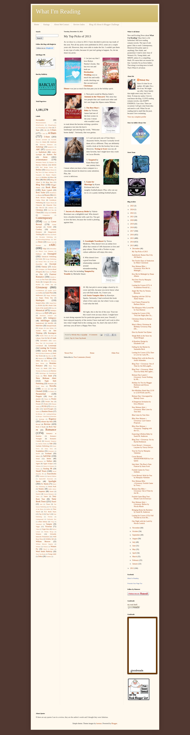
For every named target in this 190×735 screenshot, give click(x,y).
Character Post (51, 205)
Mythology (42, 373)
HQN (46, 313)
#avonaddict (40, 120)
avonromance (41, 159)
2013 (132, 245)
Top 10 (72, 338)
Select (38, 456)
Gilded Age (49, 284)
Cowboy (39, 229)
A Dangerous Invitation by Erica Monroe (141, 403)
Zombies (48, 556)
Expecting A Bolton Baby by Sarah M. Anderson (142, 435)
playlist (38, 399)
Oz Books (51, 391)
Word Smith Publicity (44, 551)
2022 (132, 213)
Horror (40, 313)
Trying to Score (100, 149)
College (46, 212)
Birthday (44, 177)
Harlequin (40, 300)
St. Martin (45, 484)
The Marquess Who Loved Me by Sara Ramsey (143, 309)
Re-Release (39, 414)
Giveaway (41, 287)
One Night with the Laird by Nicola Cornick (142, 522)
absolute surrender (41, 139)
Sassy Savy (49, 448)
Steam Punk (52, 486)
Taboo (37, 496)
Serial (38, 459)
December (136, 248)
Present (38, 404)
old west (44, 389)
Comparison (46, 215)
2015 (132, 238)
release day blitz (47, 422)
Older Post (115, 353)
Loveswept (52, 346)
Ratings (46, 24)
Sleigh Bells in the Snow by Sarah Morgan (142, 337)
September (136, 535)
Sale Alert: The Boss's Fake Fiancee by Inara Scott (141, 465)
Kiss (52, 335)
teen (41, 504)
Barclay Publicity (41, 165)
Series (49, 459)
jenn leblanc (50, 328)
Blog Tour (40, 184)
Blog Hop (49, 182)
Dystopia (38, 245)
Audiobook (43, 152)
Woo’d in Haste (48, 549)
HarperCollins (40, 303)
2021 (132, 217)
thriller (48, 509)
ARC (38, 149)
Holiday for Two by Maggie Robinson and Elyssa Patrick (142, 385)
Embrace (39, 254)
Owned (39, 391)
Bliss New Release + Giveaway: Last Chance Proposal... (141, 421)
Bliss (37, 180)
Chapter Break (50, 202)
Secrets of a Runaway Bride (77, 211)
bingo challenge (49, 172)
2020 (132, 220)
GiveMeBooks (40, 290)
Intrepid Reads (51, 326)
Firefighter (42, 269)
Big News (39, 172)
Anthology (39, 147)
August (135, 539)
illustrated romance (46, 315)
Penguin (39, 396)
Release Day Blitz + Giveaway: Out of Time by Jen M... (142, 491)
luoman (99, 723)
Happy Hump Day (46, 298)
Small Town (41, 471)
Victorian (48, 526)
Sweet (52, 491)
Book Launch (47, 190)
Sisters (38, 468)
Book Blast (51, 187)
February (135, 560)
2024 (132, 209)
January (135, 564)
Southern (42, 476)
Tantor (46, 496)
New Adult (47, 376)
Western (38, 534)
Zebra (40, 556)
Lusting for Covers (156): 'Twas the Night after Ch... (142, 314)
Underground (39, 519)
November (136, 528)
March (134, 557)
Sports (38, 481)
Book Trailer (40, 193)
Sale (51, 444)
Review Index (79, 24)
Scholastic (51, 451)
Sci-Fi (38, 453)
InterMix (50, 323)
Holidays (53, 310)
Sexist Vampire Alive (95, 295)
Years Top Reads (80, 338)
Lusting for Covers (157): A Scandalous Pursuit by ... (142, 286)
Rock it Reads (41, 427)
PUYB (44, 406)
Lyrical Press (47, 351)
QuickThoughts (49, 409)
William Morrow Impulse (44, 544)
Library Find (40, 338)
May (134, 549)
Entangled (52, 254)
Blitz (45, 180)
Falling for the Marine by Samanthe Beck (141, 348)
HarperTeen (52, 303)
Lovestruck (39, 346)
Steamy (41, 489)
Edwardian (53, 248)
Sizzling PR (47, 469)
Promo (46, 404)
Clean (38, 212)
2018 (132, 227)
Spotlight (52, 481)
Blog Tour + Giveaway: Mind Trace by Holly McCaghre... (143, 370)
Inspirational (40, 323)
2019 (132, 224)
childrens (51, 207)
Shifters (49, 461)
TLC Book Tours (50, 512)
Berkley (38, 170)
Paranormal (41, 394)
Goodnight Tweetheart (94, 241)
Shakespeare (39, 461)
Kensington (52, 333)
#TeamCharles (52, 125)
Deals (54, 234)
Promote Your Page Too (134, 583)
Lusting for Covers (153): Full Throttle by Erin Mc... (143, 517)
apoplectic (51, 147)
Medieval (41, 358)
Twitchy (50, 516)
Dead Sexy (47, 234)
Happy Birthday (51, 295)
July (134, 542)
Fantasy (44, 267)
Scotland (48, 453)
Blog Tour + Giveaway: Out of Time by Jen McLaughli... (143, 365)
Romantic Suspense (50, 441)
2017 (132, 231)
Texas (48, 504)
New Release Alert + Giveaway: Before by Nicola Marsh (140, 504)
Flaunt (54, 272)
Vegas (38, 526)
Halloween (39, 295)
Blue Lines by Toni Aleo (140, 415)
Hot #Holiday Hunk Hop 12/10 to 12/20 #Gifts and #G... (143, 392)
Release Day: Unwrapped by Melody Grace (142, 397)
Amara (44, 142)
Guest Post (49, 293)
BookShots (53, 192)
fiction (54, 267)
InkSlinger (45, 320)
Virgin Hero (45, 529)
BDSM (54, 165)
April (134, 553)
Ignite (54, 313)
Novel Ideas (40, 386)
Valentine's (39, 524)
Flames (47, 272)
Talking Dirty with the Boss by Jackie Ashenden (143, 359)
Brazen (46, 195)
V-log (52, 521)
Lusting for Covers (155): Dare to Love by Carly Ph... (143, 354)
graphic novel (52, 290)
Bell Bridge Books (46, 167)
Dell (55, 239)
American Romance (46, 144)
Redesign (41, 419)
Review (47, 424)
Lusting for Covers (48, 348)
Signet (38, 464)
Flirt (41, 274)
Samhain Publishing (42, 446)
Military (50, 358)
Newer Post (68, 353)
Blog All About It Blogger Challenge (104, 24)
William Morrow (43, 542)
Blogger (114, 723)
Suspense (41, 491)
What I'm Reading (58, 11)
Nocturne (51, 383)
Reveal (38, 424)
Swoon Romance (49, 494)
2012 (132, 568)
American (53, 142)
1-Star (50, 128)
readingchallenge (51, 414)
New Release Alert (46, 378)
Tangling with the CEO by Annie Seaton (141, 298)
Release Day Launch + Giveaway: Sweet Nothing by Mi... (142, 377)
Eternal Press (43, 261)
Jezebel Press (41, 331)
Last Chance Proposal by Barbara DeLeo (141, 303)
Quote (37, 411)
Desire (40, 242)
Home (36, 24)
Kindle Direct (44, 335)
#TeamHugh (41, 127)
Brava (40, 195)
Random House (47, 411)
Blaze (52, 177)
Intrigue (41, 328)
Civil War (51, 210)
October (135, 531)
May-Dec (48, 356)
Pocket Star (49, 401)
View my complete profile (136, 117)
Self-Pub (47, 456)
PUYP (52, 406)
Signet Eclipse (48, 464)
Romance (50, 429)
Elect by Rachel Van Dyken (141, 332)
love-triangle (49, 343)
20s (45, 130)
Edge (44, 248)
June (134, 546)
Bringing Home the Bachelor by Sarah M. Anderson (142, 511)
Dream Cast (50, 242)
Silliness (38, 466)
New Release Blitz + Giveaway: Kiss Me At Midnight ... (141, 268)
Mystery (53, 371)
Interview (39, 326)
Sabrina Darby (42, 443)
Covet (49, 227)
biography (39, 175)
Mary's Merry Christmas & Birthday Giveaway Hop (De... (141, 327)
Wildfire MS (50, 539)
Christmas (39, 210)
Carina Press (40, 200)
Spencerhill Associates (46, 479)
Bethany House (49, 170)
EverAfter (39, 264)
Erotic (40, 259)
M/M (37, 353)
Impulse (39, 318)
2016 (132, 235)
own (52, 389)
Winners (38, 546)
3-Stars (53, 130)
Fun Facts (45, 279)
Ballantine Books (41, 162)
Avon (45, 157)
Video (37, 529)
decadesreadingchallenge (43, 239)
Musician (45, 371)
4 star (43, 133)
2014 (132, 242)
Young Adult (52, 554)
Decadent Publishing (46, 237)
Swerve (38, 494)
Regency (52, 419)
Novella (52, 386)
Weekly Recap (48, 531)
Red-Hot (53, 416)
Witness (45, 546)
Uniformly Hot (51, 519)
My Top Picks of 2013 (140, 252)
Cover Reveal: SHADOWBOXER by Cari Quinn (142, 459)
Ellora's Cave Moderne (46, 251)
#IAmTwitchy (40, 125)
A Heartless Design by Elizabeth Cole (140, 342)
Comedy (53, 212)
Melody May (144, 80)
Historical (40, 310)
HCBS (40, 305)
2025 (132, 206)
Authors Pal (51, 154)
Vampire (49, 524)
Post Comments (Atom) (82, 357)
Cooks (45, 222)
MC (55, 356)
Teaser (54, 502)
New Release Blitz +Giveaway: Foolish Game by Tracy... (142, 483)
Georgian (46, 282)
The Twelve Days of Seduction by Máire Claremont (143, 262)
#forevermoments (41, 122)
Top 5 (48, 514)
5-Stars (47, 136)
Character (39, 205)
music (45, 368)
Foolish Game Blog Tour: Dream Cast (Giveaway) (141, 498)
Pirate (50, 396)
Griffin (40, 293)
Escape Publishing (51, 259)
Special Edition (51, 476)
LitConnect (43, 340)
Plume (46, 399)
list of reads (51, 338)
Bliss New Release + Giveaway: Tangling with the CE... (142, 428)
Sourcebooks (51, 474)
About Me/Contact (61, 24)
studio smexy (52, 489)
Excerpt (53, 264)
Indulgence (52, 318)
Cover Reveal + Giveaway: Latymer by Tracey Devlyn (142, 446)
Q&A (37, 409)
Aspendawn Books (50, 149)
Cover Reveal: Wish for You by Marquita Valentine (142, 477)
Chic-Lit (41, 208)
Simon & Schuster (48, 466)
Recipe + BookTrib (43, 416)
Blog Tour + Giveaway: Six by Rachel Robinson (143, 441)
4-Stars (52, 133)
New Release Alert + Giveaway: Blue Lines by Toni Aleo (142, 409)
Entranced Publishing (49, 257)
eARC (52, 244)
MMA (46, 361)
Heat (53, 308)
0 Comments (93, 335)
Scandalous (40, 451)
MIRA (38, 361)
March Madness (45, 353)
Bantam (51, 162)
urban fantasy (42, 522)
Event (52, 261)
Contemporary (44, 217)
